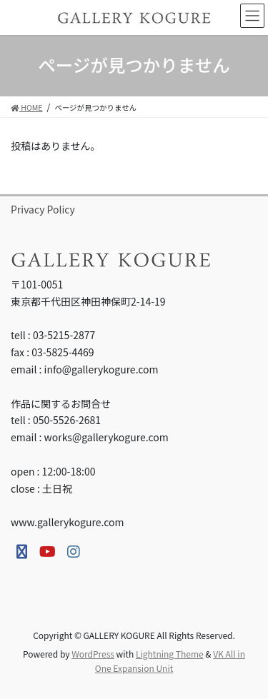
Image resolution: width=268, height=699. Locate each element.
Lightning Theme (170, 654)
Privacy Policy (43, 209)
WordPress (92, 654)
